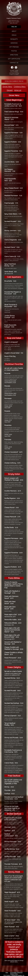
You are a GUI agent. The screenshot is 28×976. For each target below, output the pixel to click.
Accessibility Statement (16, 972)
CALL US (14, 26)
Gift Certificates (14, 59)
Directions (14, 55)
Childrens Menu (20, 86)
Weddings (14, 43)
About (14, 31)
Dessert (10, 90)
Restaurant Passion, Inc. (17, 975)
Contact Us (14, 63)
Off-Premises (14, 47)
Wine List (17, 90)
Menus (14, 35)
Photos (14, 51)
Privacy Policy (14, 974)
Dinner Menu (7, 86)
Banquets (14, 39)
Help (7, 972)
